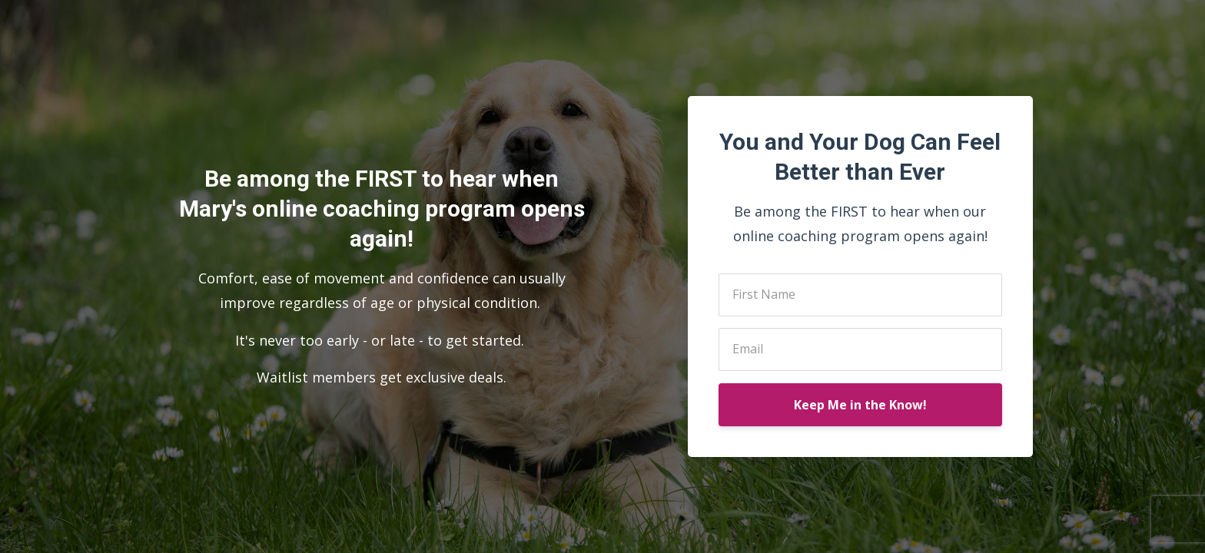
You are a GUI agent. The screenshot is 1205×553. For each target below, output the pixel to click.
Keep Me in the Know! (860, 404)
